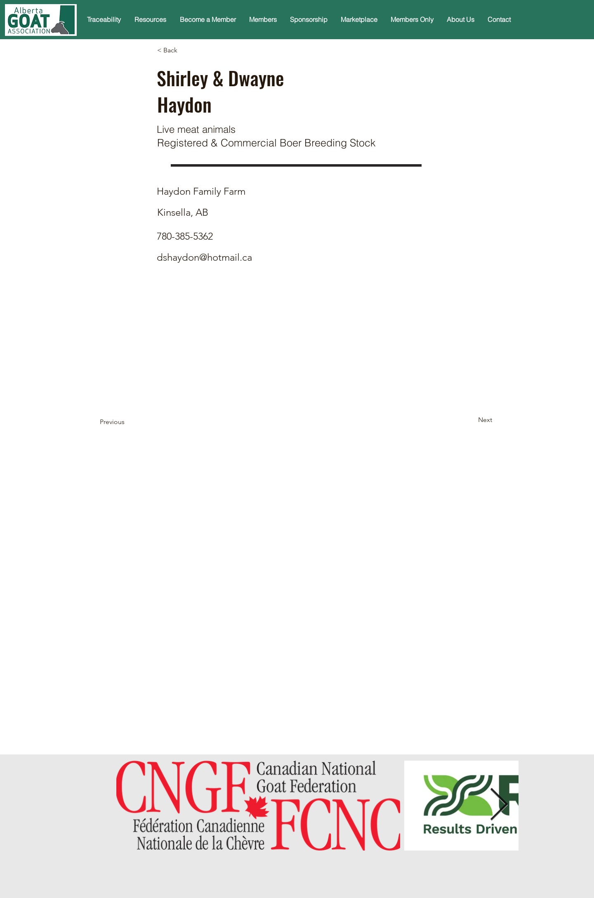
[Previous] (127, 422)
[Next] (471, 420)
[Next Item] (498, 805)
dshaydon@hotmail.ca (204, 257)
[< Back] (184, 50)
